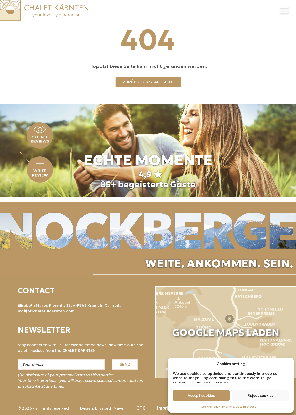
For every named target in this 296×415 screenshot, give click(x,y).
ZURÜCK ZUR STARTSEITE (148, 82)
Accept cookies (201, 395)
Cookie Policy (210, 406)
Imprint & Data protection (240, 406)
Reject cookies (260, 395)
